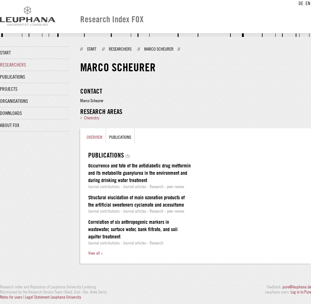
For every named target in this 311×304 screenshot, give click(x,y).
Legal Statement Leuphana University (53, 297)
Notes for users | (12, 297)
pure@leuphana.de (296, 286)
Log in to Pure (301, 291)
